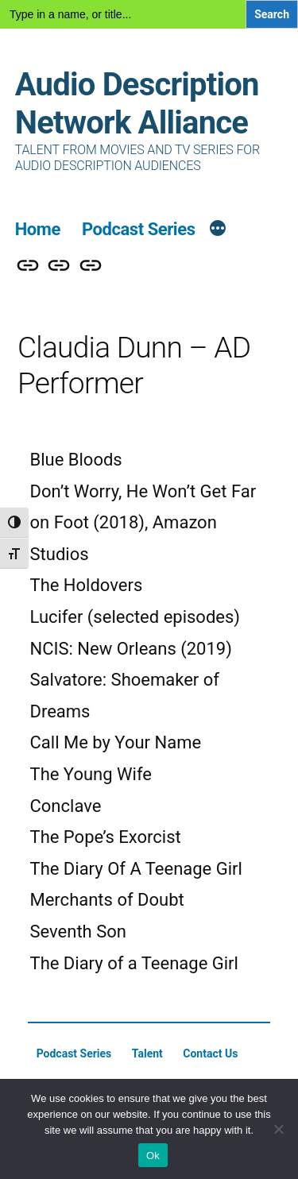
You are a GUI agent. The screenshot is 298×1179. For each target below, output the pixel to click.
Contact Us (210, 1053)
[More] (217, 230)
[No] (278, 1129)
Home (37, 229)
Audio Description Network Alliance (137, 103)
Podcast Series (138, 229)
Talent (147, 1053)
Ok (153, 1156)
